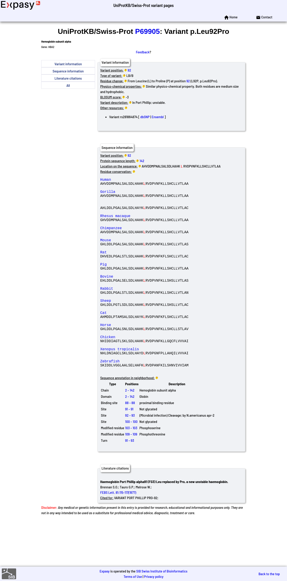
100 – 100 (131, 464)
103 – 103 (131, 471)
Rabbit (132, 313)
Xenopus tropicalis (132, 387)
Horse (132, 357)
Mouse (132, 254)
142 (142, 161)
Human (132, 180)
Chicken (132, 372)
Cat (132, 343)
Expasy (104, 571)
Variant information (68, 64)
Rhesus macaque (132, 224)
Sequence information (68, 71)
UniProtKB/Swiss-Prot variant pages (143, 5)
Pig (132, 283)
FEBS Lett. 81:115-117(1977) (118, 535)
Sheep (132, 328)
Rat (132, 269)
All (68, 85)
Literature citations (68, 78)
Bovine (132, 298)
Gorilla (132, 195)
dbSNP (145, 117)
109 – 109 (131, 477)
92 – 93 (130, 458)
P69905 (147, 31)
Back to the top (269, 574)
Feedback (143, 52)
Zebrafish (132, 402)
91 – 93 (129, 483)
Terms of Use (133, 576)
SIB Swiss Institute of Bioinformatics (161, 571)
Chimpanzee (132, 239)
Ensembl (158, 117)
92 (129, 70)
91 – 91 (129, 452)
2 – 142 (129, 433)
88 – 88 (130, 446)
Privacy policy (153, 576)
